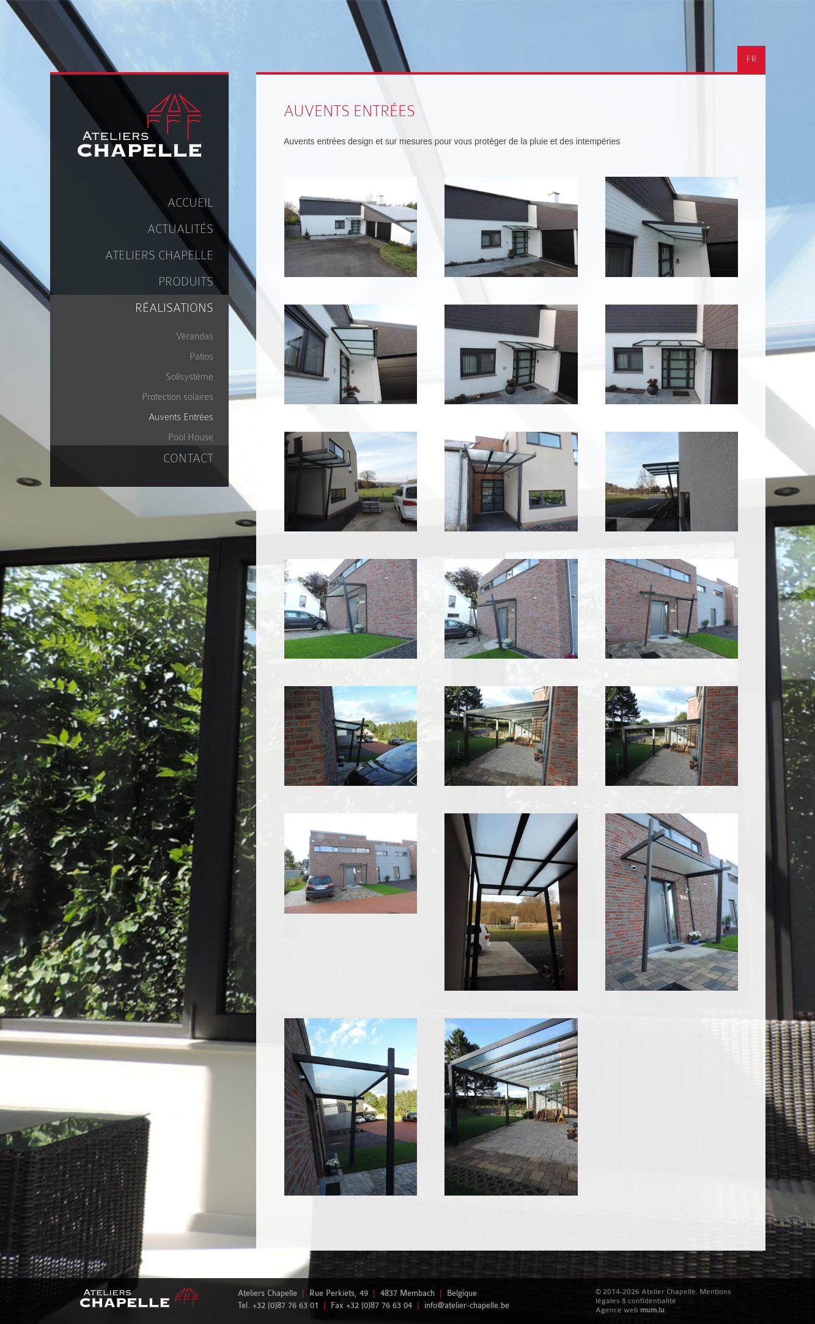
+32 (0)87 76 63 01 (286, 1305)
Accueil (190, 203)
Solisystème (189, 376)
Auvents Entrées (181, 417)
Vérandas (194, 336)
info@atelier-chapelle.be (466, 1305)
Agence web (617, 1310)
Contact (188, 458)
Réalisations (174, 308)
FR (751, 59)
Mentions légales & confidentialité (663, 1296)
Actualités (180, 229)
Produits (185, 282)
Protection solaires (177, 396)
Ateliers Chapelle (159, 255)
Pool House (190, 437)
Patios (201, 356)
